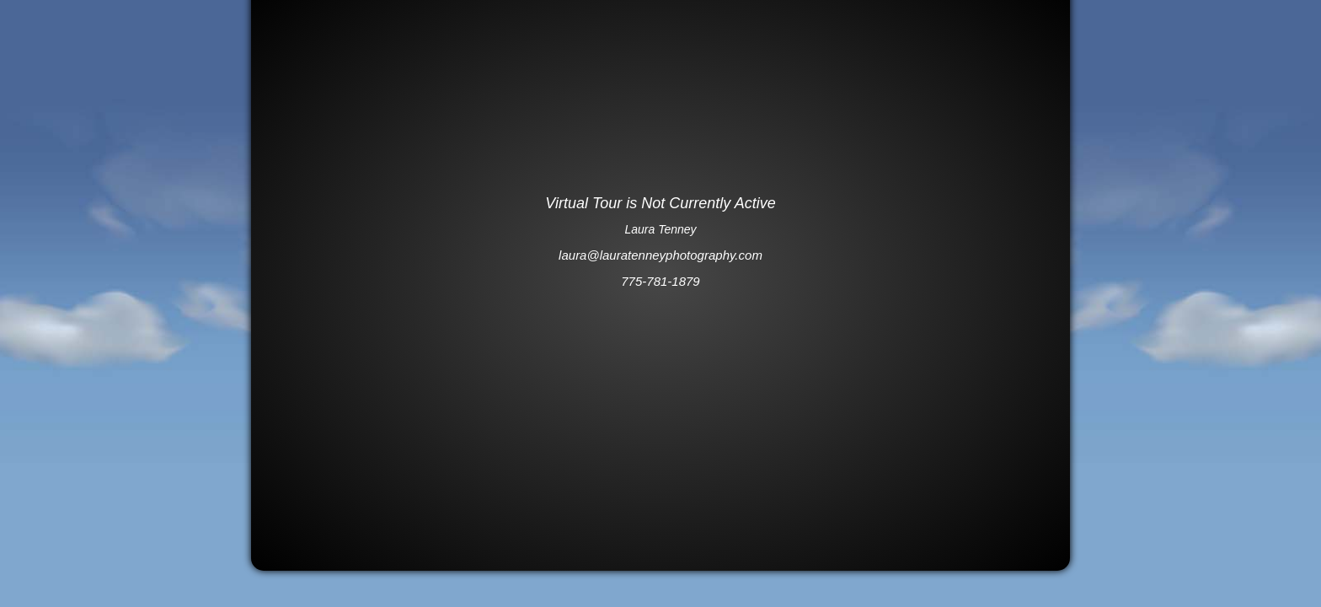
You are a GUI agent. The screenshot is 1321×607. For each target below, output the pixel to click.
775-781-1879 (660, 281)
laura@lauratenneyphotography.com (660, 255)
